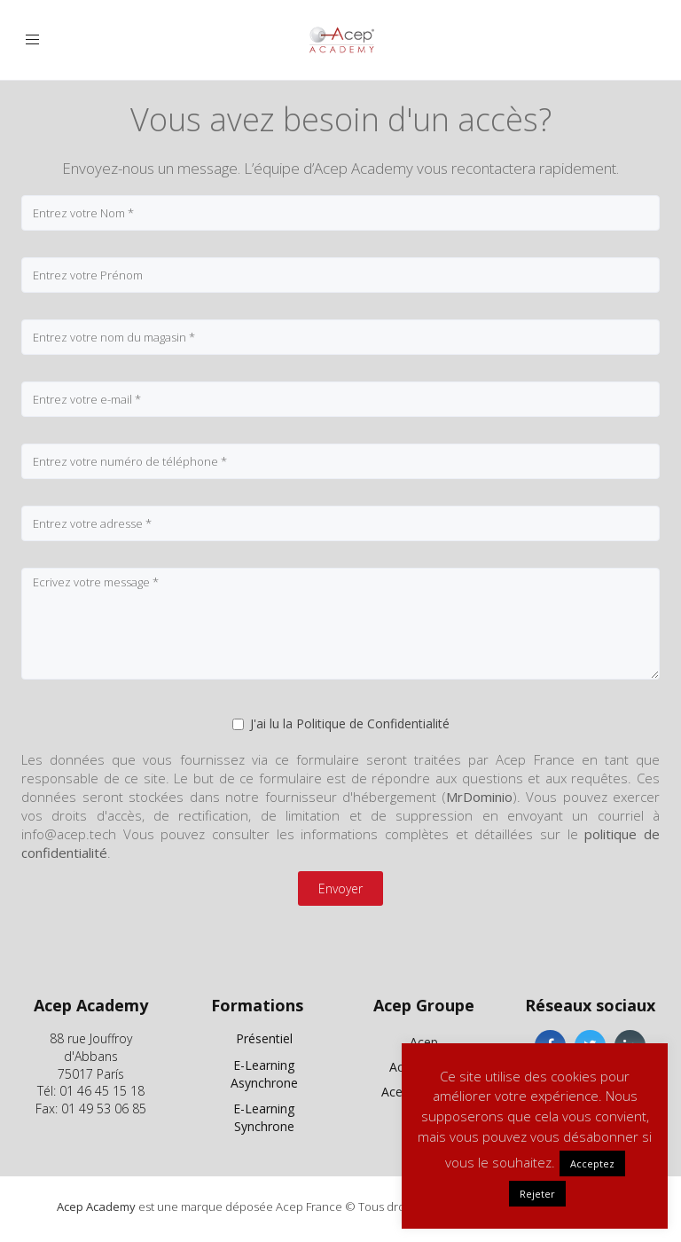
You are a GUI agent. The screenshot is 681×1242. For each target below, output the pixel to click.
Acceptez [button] (592, 1163)
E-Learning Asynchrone (264, 1074)
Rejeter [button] (537, 1193)
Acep (424, 1042)
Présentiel (264, 1038)
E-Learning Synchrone (263, 1117)
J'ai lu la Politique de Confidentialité (341, 723)
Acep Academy (96, 1206)
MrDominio (479, 797)
